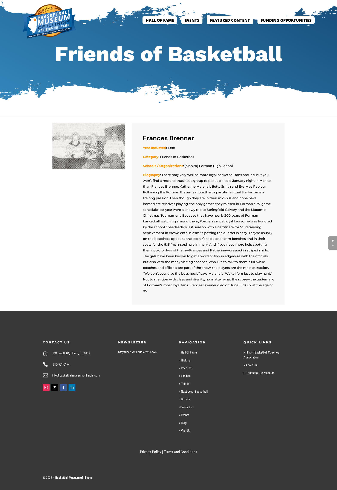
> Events (184, 415)
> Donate (184, 399)
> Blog (183, 423)
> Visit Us (184, 431)
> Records (185, 368)
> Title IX (184, 384)
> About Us (250, 365)
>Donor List (186, 407)
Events (192, 20)
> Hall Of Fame (188, 352)
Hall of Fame (160, 20)
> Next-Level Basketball (193, 392)
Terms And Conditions (180, 452)
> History (184, 360)
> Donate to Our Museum (259, 373)
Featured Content (230, 20)
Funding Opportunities (286, 20)
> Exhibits (185, 376)
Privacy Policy (150, 452)
